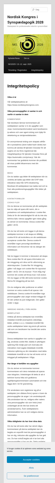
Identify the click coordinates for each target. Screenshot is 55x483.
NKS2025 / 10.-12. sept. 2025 (19, 64)
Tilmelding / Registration (17, 70)
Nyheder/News (14, 58)
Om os (26, 58)
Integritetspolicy (37, 70)
